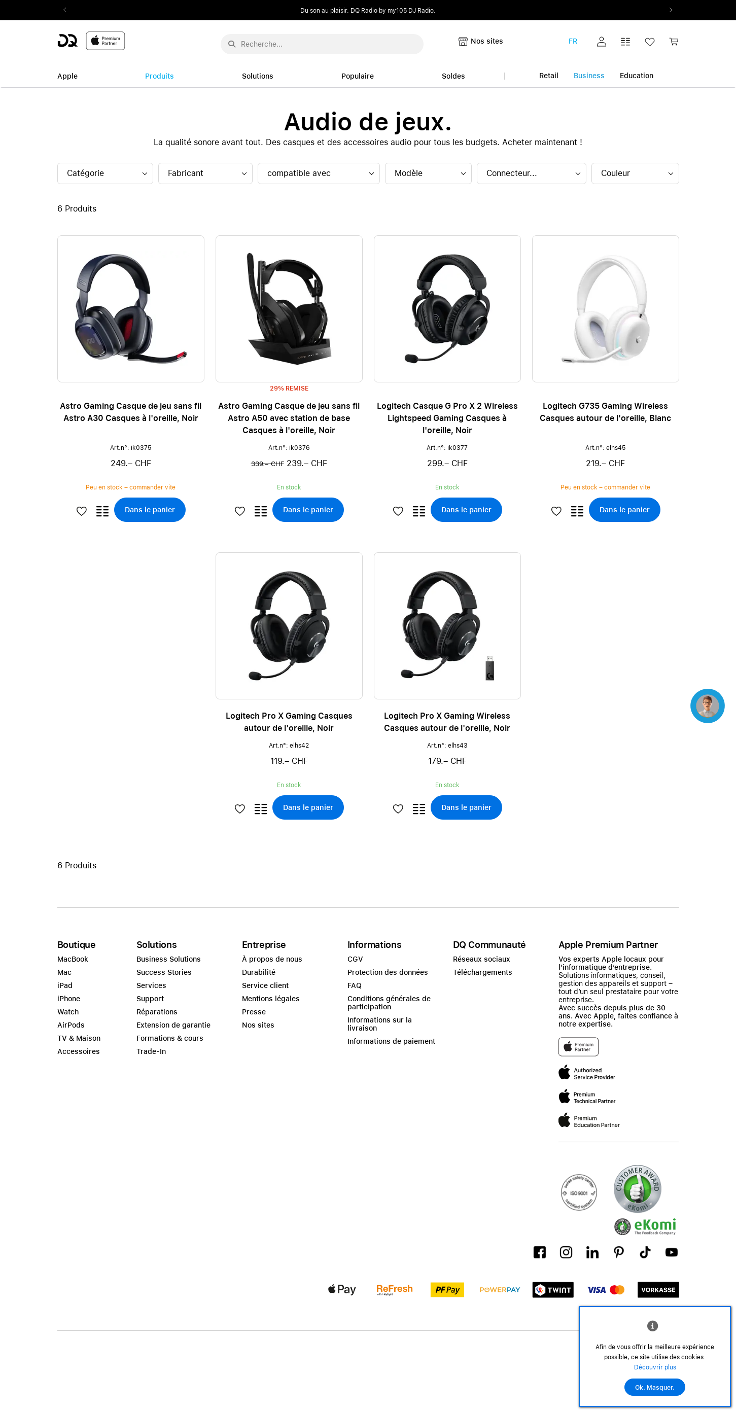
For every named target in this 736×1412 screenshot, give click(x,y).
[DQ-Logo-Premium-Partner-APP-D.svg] (91, 40)
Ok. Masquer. (655, 1387)
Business (589, 76)
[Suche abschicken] (231, 44)
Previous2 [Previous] (68, 10)
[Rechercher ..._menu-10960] (322, 44)
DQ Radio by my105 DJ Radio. (393, 10)
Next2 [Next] (668, 10)
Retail (548, 76)
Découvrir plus (655, 1367)
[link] (673, 44)
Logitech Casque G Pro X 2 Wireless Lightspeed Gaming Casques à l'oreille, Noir (447, 418)
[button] (602, 42)
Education (636, 76)
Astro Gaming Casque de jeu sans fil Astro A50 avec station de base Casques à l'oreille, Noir (289, 418)
